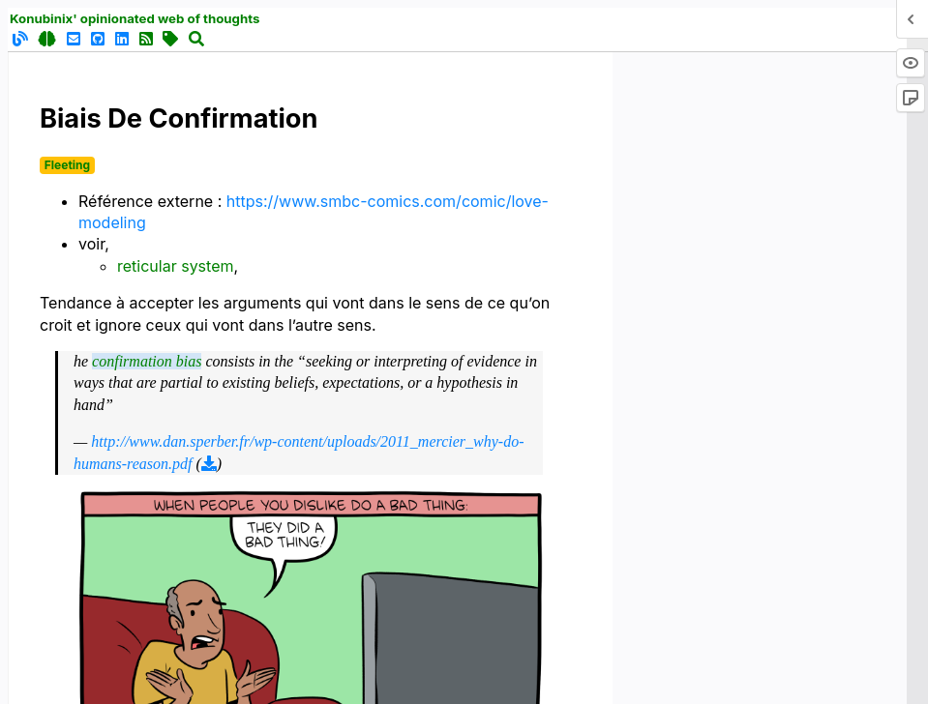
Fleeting (67, 165)
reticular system (175, 266)
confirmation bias (146, 361)
